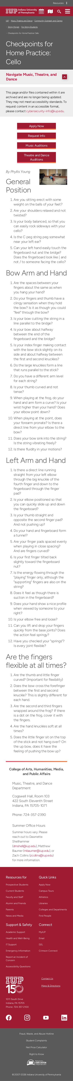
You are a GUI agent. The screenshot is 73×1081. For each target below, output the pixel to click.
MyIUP (42, 932)
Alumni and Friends (16, 903)
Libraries (43, 903)
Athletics (43, 897)
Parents (10, 909)
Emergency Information (18, 950)
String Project (13, 27)
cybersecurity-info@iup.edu (45, 111)
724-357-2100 (21, 1007)
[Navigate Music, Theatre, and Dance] (37, 77)
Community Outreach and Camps (48, 20)
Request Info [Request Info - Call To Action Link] (36, 136)
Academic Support (15, 932)
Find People (45, 915)
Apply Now (44, 884)
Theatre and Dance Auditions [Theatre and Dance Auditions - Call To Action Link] (36, 157)
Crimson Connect (48, 950)
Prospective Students (17, 884)
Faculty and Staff (14, 897)
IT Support (11, 944)
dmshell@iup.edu (24, 846)
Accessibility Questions (18, 966)
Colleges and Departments (53, 909)
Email (41, 938)
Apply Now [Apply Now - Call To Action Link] (36, 126)
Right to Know (36, 1054)
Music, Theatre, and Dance (21, 20)
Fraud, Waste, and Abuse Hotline (36, 1033)
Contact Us (47, 978)
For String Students (29, 27)
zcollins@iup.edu (41, 855)
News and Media (14, 915)
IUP (7, 20)
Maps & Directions (50, 985)
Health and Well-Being (18, 938)
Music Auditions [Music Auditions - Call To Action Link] (36, 145)
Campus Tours (46, 891)
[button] (67, 11)
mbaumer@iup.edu (36, 851)
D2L (41, 944)
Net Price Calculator (36, 1047)
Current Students (15, 891)
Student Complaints (36, 1040)
